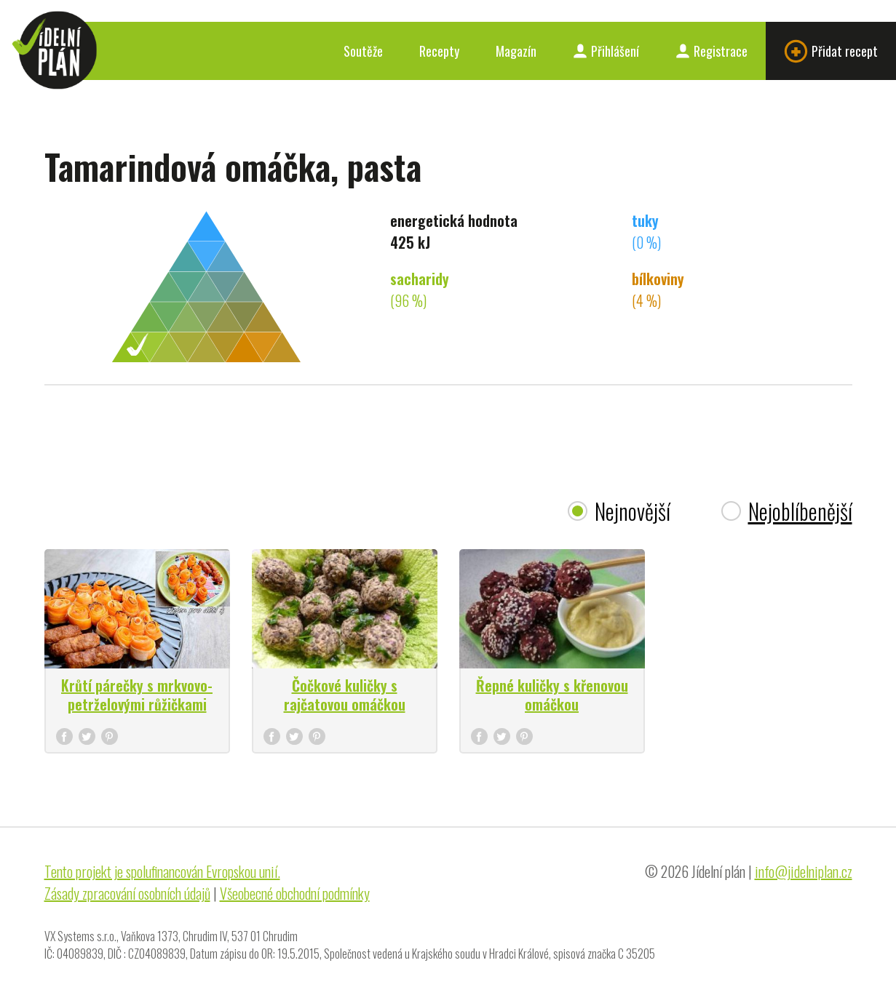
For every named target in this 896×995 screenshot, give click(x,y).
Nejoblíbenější (800, 511)
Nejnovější (632, 511)
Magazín (516, 50)
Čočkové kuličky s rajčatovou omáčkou (344, 694)
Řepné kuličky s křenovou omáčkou (552, 694)
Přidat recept (831, 51)
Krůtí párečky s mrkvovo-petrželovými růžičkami (137, 694)
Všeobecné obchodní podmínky (295, 893)
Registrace (711, 50)
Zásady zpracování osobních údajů (127, 893)
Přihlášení (606, 50)
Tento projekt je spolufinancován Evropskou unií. (162, 871)
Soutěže (363, 50)
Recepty (439, 50)
